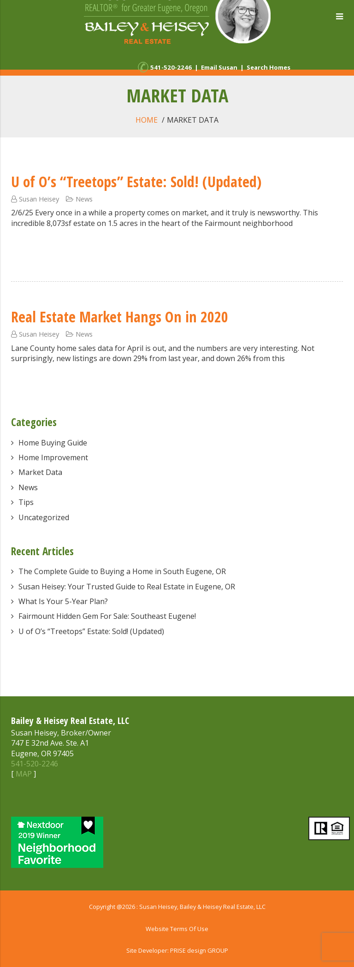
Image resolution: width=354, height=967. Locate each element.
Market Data (40, 472)
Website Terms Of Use (177, 929)
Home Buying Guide (52, 443)
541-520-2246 (171, 67)
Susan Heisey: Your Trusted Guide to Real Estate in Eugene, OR (126, 586)
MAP (24, 774)
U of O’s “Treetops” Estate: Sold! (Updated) (136, 181)
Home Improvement (53, 457)
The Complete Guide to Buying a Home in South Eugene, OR (122, 571)
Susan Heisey (39, 198)
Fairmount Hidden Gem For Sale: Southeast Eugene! (107, 616)
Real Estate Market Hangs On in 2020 (119, 316)
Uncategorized (43, 517)
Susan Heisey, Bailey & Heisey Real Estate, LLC (202, 906)
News (84, 198)
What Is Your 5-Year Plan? (63, 601)
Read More (31, 248)
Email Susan (219, 67)
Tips (26, 502)
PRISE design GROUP (199, 950)
